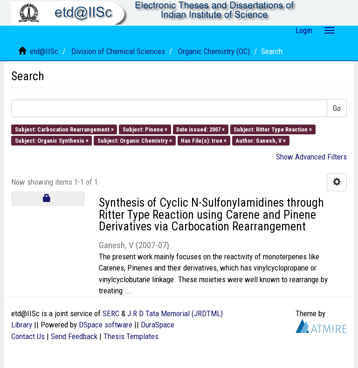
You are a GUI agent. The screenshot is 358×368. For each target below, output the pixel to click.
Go (337, 108)
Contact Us (28, 336)
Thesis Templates (130, 336)
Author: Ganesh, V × (260, 140)
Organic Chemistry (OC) (214, 51)
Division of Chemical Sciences (118, 51)
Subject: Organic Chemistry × (134, 140)
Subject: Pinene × (145, 128)
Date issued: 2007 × (200, 128)
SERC (111, 313)
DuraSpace (157, 324)
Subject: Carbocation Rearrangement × (64, 128)
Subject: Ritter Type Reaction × (273, 128)
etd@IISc (44, 51)
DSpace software (105, 324)
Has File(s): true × (204, 140)
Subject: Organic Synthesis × (52, 140)
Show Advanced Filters (311, 156)
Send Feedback (74, 336)
